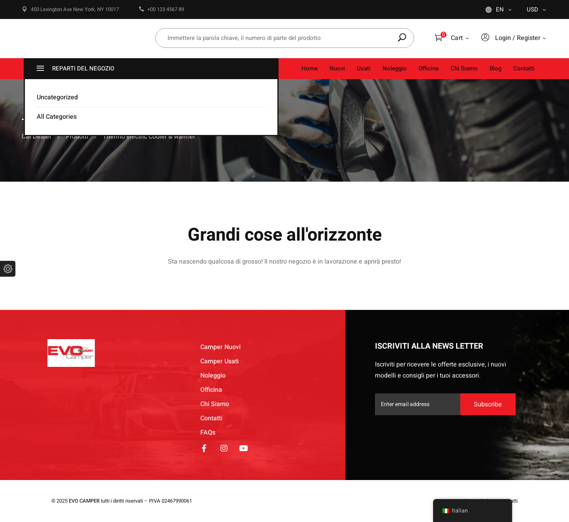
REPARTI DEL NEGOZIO (74, 69)
